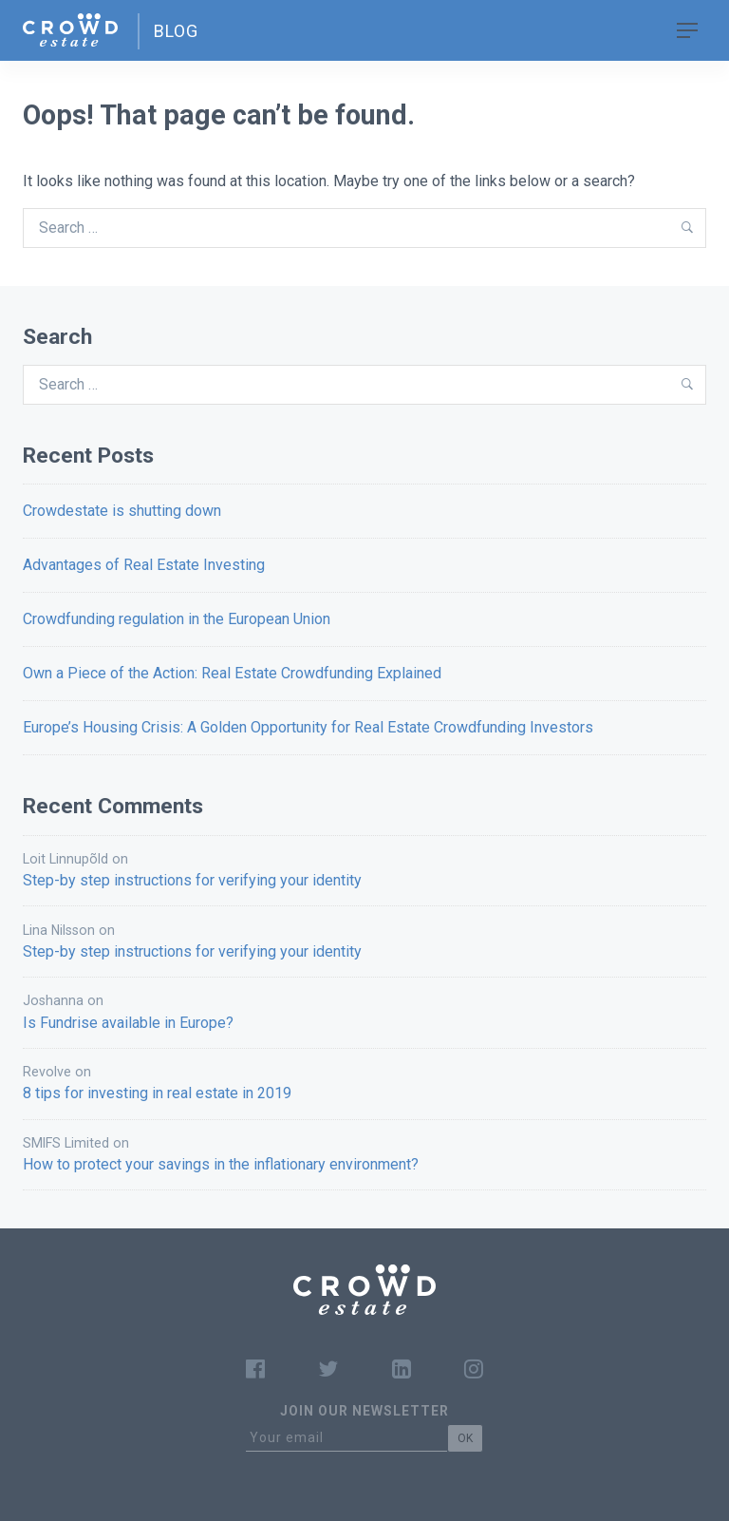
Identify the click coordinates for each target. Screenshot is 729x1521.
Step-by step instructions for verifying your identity (192, 880)
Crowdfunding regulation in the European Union (176, 619)
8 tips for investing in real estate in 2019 (157, 1093)
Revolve (47, 1071)
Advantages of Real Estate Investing (144, 565)
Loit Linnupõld (65, 858)
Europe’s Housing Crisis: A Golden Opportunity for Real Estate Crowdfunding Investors (308, 727)
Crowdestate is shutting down (122, 511)
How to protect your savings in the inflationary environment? (221, 1164)
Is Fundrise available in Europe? (128, 1023)
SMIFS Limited (66, 1142)
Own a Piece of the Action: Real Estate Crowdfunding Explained (232, 673)
